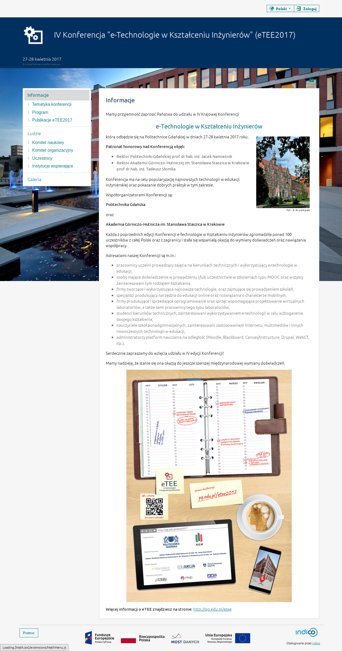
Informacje (38, 95)
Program (40, 112)
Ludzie (34, 133)
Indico (316, 643)
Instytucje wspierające (52, 166)
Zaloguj (310, 8)
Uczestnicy (42, 158)
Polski (281, 8)
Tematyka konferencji (52, 104)
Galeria (34, 179)
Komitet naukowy (48, 142)
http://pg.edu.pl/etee (212, 609)
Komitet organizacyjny (52, 150)
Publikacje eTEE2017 (52, 120)
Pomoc (29, 632)
